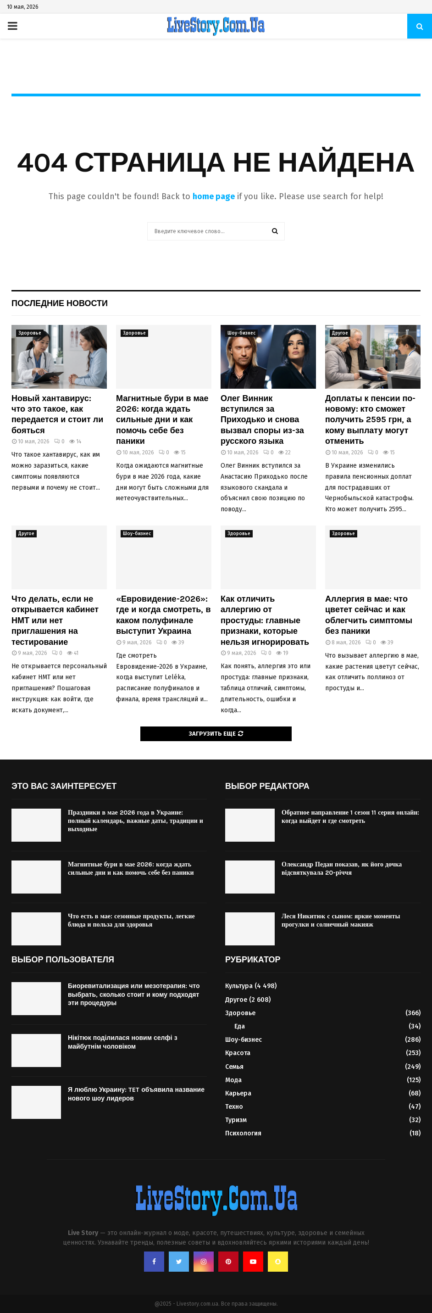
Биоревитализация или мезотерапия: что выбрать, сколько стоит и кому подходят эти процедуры (133, 994)
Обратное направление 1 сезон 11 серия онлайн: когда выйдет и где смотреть (350, 817)
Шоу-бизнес (241, 333)
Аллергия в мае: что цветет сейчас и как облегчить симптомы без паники (368, 615)
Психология (243, 1133)
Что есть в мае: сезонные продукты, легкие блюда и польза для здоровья (131, 920)
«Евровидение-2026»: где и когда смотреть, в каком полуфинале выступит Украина (163, 615)
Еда (239, 1026)
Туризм (236, 1120)
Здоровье (29, 333)
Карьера (238, 1093)
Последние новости (59, 303)
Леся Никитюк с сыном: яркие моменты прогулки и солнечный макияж (341, 920)
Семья (234, 1067)
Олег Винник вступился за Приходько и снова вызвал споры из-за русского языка (262, 420)
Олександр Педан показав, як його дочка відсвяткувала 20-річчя (342, 868)
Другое (340, 333)
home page (214, 196)
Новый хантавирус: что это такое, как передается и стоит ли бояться (57, 414)
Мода (233, 1080)
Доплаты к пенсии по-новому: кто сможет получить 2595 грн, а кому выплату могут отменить (370, 420)
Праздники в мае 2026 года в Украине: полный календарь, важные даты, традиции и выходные (135, 821)
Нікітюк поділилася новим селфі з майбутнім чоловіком (122, 1042)
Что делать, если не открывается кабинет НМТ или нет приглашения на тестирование (55, 620)
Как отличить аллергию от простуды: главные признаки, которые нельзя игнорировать (265, 620)
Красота (237, 1053)
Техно (234, 1107)
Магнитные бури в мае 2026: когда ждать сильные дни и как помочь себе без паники (162, 420)
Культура (239, 986)
